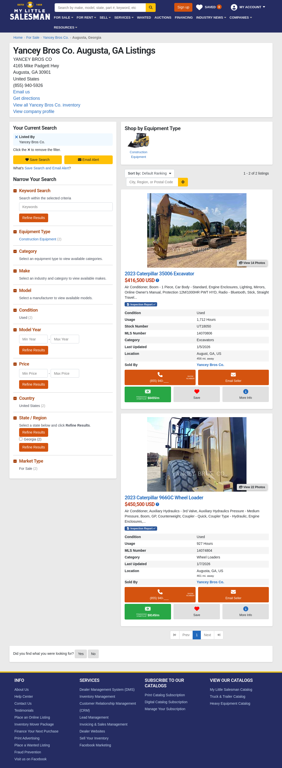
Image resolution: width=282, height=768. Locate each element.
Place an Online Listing (32, 717)
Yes (81, 654)
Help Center (23, 696)
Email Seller (233, 377)
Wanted (144, 17)
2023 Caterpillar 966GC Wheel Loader (164, 498)
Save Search (37, 160)
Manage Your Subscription (165, 709)
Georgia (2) (32, 439)
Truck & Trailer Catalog (228, 696)
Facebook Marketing (95, 745)
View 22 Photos (252, 487)
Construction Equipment (40, 239)
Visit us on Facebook (30, 759)
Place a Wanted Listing (32, 745)
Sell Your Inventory (94, 738)
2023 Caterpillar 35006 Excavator (159, 274)
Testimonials (24, 710)
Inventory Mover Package (34, 724)
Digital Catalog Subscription (166, 702)
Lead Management (94, 717)
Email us (21, 91)
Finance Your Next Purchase (36, 731)
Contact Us (23, 703)
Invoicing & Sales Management (104, 724)
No (93, 654)
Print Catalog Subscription (165, 695)
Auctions (162, 17)
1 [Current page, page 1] (197, 635)
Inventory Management (97, 696)
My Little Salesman (30, 10)
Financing (184, 17)
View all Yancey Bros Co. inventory (46, 105)
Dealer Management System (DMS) (107, 690)
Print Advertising (26, 738)
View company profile (33, 111)
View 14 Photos (252, 263)
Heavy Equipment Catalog (230, 703)
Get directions (26, 98)
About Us (21, 690)
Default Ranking (149, 173)
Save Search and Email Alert (47, 168)
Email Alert (88, 160)
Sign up (183, 7)
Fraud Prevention (27, 752)
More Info (245, 394)
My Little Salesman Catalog (231, 690)
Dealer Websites (92, 731)
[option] (138, 145)
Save (197, 394)
